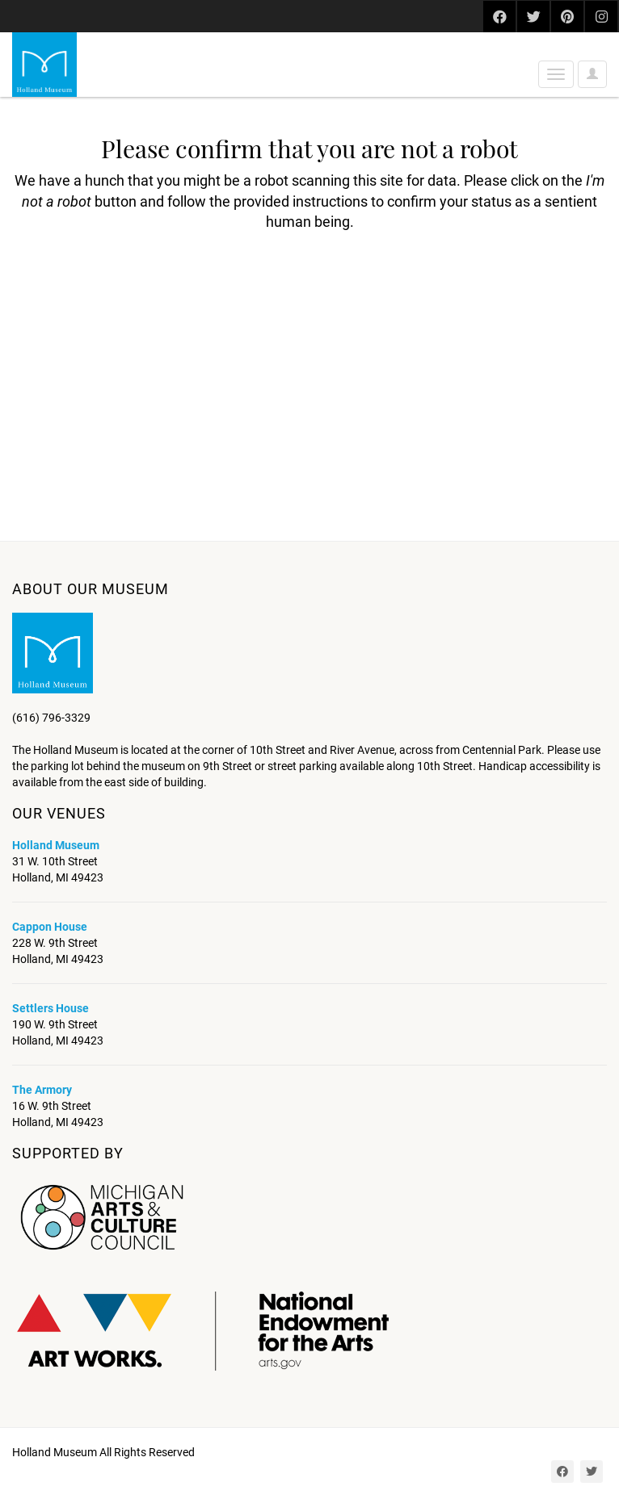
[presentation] (147, 283)
